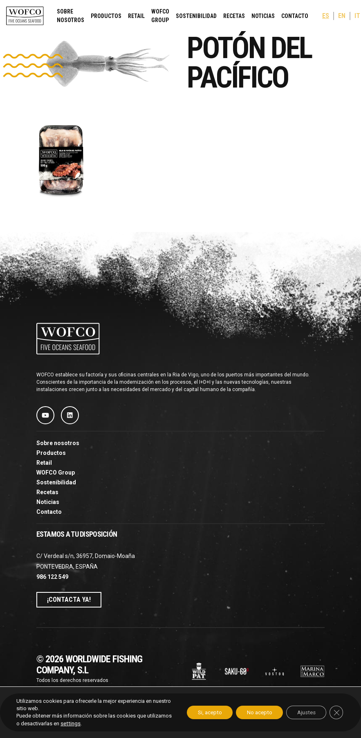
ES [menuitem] (325, 16)
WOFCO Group (160, 15)
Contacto (294, 16)
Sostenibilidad (196, 16)
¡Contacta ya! (69, 599)
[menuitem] (325, 16)
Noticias (263, 16)
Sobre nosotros (70, 15)
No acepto (252, 712)
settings (95, 723)
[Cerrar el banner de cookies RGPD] (335, 712)
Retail (136, 16)
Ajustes (303, 712)
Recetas (234, 16)
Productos (106, 16)
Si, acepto (198, 712)
